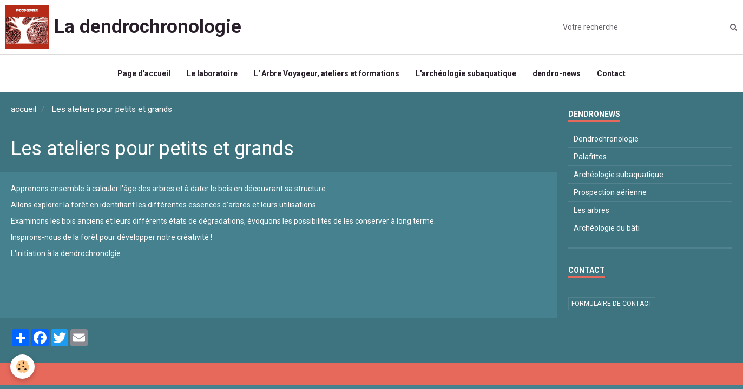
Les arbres (591, 210)
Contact (611, 73)
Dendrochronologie (606, 139)
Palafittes (590, 156)
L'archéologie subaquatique (466, 73)
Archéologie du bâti (607, 228)
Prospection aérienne (610, 192)
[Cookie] (23, 366)
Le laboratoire (212, 73)
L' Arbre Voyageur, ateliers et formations (326, 73)
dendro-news (556, 73)
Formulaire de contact (611, 303)
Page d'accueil (143, 73)
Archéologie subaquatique (618, 174)
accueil (23, 109)
